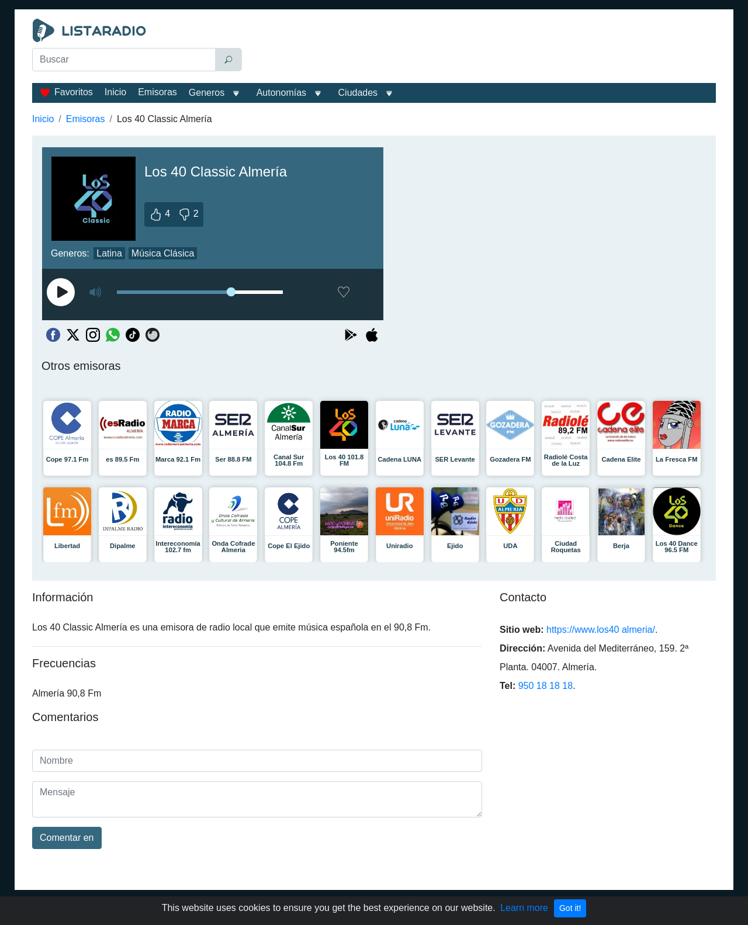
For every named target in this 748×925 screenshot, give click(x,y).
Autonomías (281, 93)
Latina (109, 253)
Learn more (524, 908)
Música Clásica (163, 253)
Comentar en (67, 838)
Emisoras (157, 92)
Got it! (570, 908)
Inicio (115, 92)
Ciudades (358, 93)
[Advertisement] (482, 48)
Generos (206, 93)
